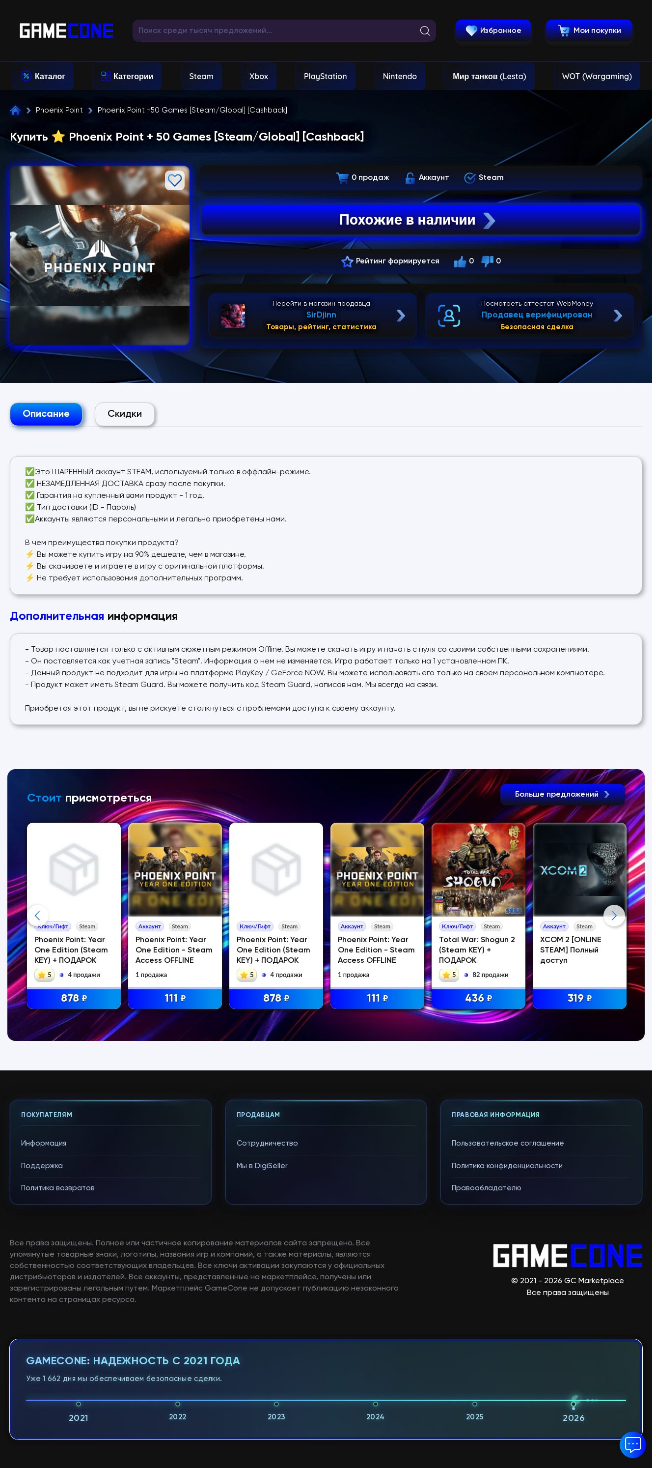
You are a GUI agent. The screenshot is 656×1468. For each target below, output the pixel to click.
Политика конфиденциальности (507, 1352)
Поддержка (42, 1352)
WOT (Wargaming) (597, 76)
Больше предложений (562, 795)
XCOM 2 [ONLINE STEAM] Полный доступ (571, 950)
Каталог (50, 76)
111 (175, 999)
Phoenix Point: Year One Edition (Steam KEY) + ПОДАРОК (71, 950)
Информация (43, 1329)
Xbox (258, 76)
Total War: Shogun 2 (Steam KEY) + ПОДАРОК (477, 950)
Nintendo (400, 76)
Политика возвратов (58, 1374)
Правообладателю (486, 1374)
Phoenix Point (59, 110)
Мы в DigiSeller (262, 1352)
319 (580, 999)
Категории (133, 76)
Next (614, 1009)
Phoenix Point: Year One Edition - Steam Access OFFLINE (174, 950)
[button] (633, 1445)
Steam (202, 76)
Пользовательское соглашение (508, 1329)
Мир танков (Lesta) (489, 76)
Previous (38, 1009)
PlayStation (325, 76)
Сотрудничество (267, 1329)
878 (74, 999)
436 (478, 999)
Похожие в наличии (418, 219)
